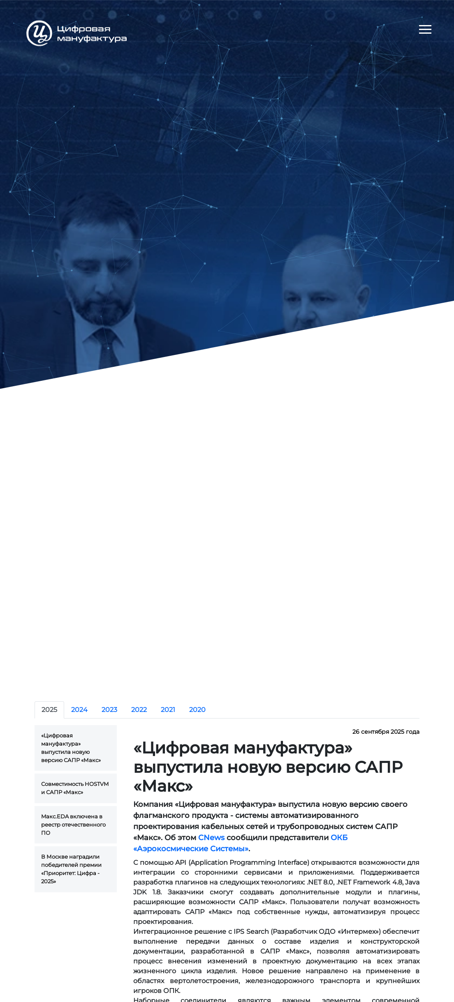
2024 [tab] (79, 710)
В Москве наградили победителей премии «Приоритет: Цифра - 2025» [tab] (71, 868)
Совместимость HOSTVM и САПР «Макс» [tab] (75, 788)
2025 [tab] (49, 710)
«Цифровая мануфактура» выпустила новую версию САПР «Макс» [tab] (71, 747)
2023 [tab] (109, 710)
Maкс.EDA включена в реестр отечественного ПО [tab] (73, 824)
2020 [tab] (197, 710)
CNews (211, 837)
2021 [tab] (168, 710)
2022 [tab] (139, 710)
